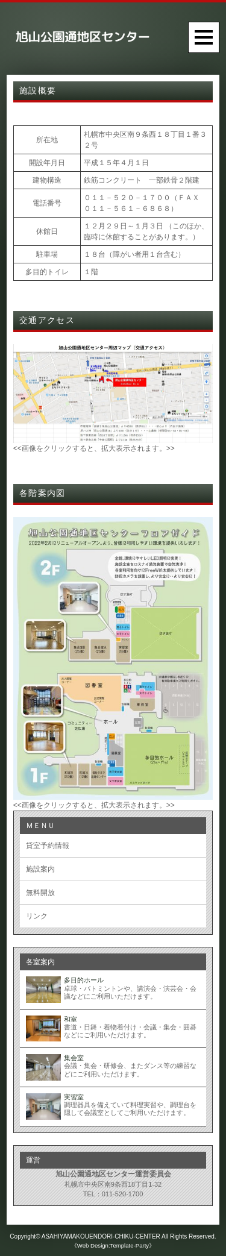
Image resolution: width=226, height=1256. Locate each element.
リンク (37, 916)
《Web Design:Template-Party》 (113, 1245)
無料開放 (40, 892)
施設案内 (40, 869)
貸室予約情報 (47, 845)
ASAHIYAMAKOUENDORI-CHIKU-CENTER (101, 1236)
